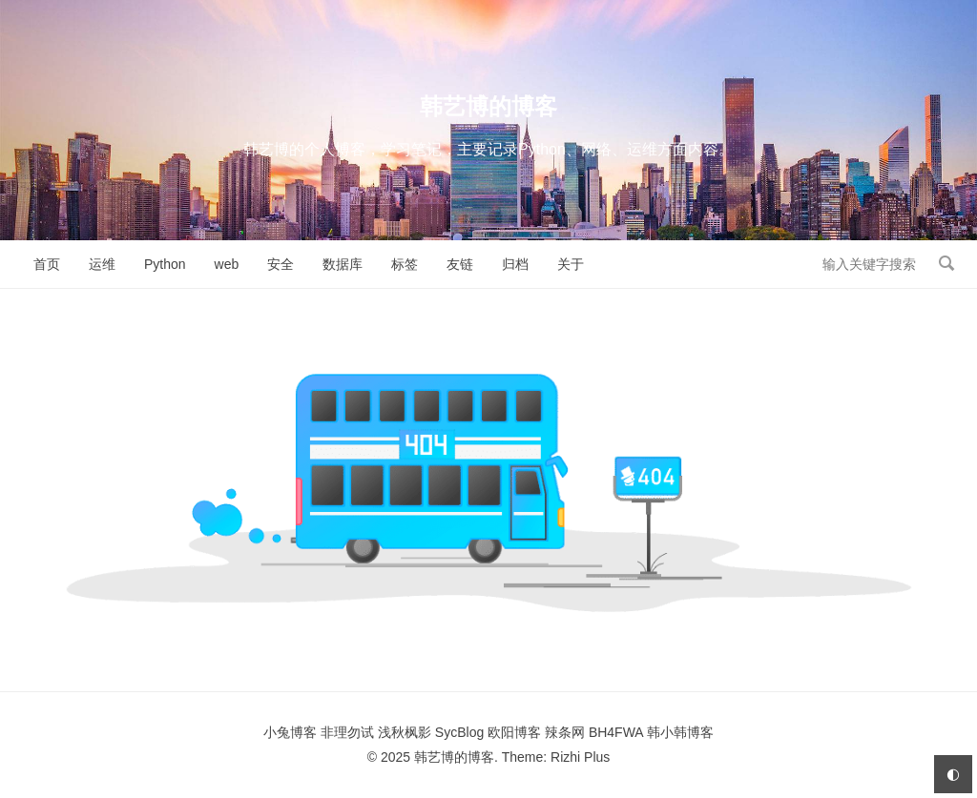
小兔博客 (290, 732)
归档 (515, 264)
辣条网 (565, 732)
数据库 (342, 264)
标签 (404, 264)
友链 (460, 264)
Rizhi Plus (580, 757)
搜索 (946, 263)
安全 (280, 264)
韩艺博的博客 (488, 106)
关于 (570, 264)
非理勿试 (347, 732)
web (227, 264)
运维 (102, 264)
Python (165, 264)
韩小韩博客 (680, 732)
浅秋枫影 (404, 732)
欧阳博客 (514, 732)
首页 (46, 264)
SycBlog (459, 732)
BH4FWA (616, 732)
